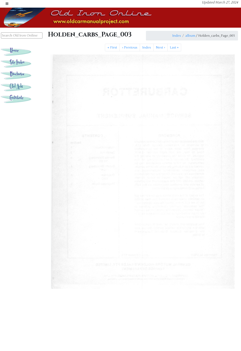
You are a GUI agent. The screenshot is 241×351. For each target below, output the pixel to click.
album (190, 36)
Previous (129, 48)
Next (160, 48)
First (112, 48)
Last (174, 48)
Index (176, 36)
